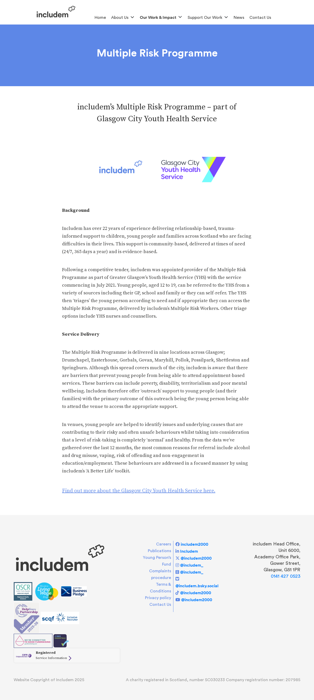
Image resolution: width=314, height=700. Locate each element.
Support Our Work (205, 17)
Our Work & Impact (158, 17)
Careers (163, 544)
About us (119, 17)
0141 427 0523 (285, 576)
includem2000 (194, 544)
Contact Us (260, 17)
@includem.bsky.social (196, 585)
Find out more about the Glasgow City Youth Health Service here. (138, 491)
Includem (189, 551)
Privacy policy (158, 598)
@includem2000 (196, 558)
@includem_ (191, 565)
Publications (159, 551)
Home (100, 17)
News (239, 17)
